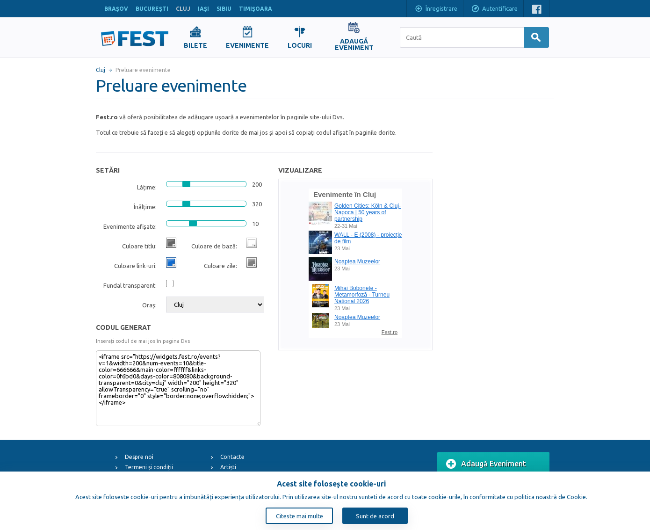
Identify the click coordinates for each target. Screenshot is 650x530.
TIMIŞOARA (255, 9)
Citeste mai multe (299, 516)
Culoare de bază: (214, 246)
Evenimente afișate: (130, 226)
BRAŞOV (116, 9)
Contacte (232, 457)
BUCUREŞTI (152, 9)
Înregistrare (435, 9)
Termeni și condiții (149, 467)
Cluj (100, 70)
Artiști (228, 467)
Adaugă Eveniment (486, 464)
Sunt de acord (375, 516)
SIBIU (224, 9)
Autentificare (494, 9)
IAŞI (203, 9)
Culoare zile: (220, 265)
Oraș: (149, 305)
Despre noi (139, 457)
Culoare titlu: (139, 246)
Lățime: (147, 187)
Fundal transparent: (130, 285)
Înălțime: (145, 206)
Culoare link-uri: (135, 265)
